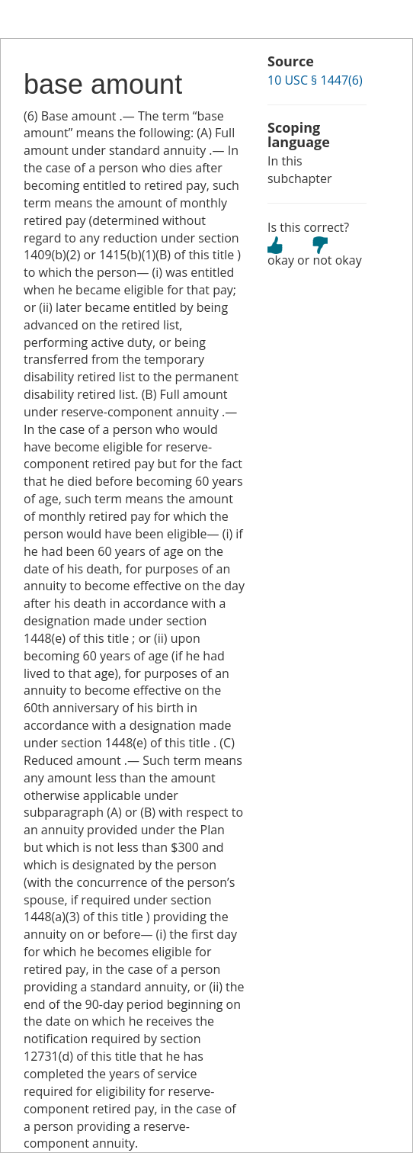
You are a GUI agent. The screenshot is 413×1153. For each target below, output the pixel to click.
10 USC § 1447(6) (315, 80)
